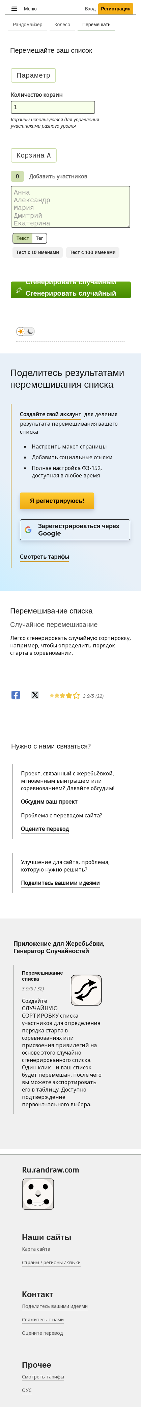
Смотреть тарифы (43, 1376)
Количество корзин (36, 94)
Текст (23, 244)
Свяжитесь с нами (43, 1319)
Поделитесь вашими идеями (60, 888)
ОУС (27, 1390)
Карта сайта (36, 1249)
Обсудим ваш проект (49, 807)
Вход (90, 9)
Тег (39, 244)
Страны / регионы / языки (51, 1262)
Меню (23, 8)
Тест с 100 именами (93, 258)
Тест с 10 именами (37, 258)
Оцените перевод (45, 834)
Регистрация (116, 9)
